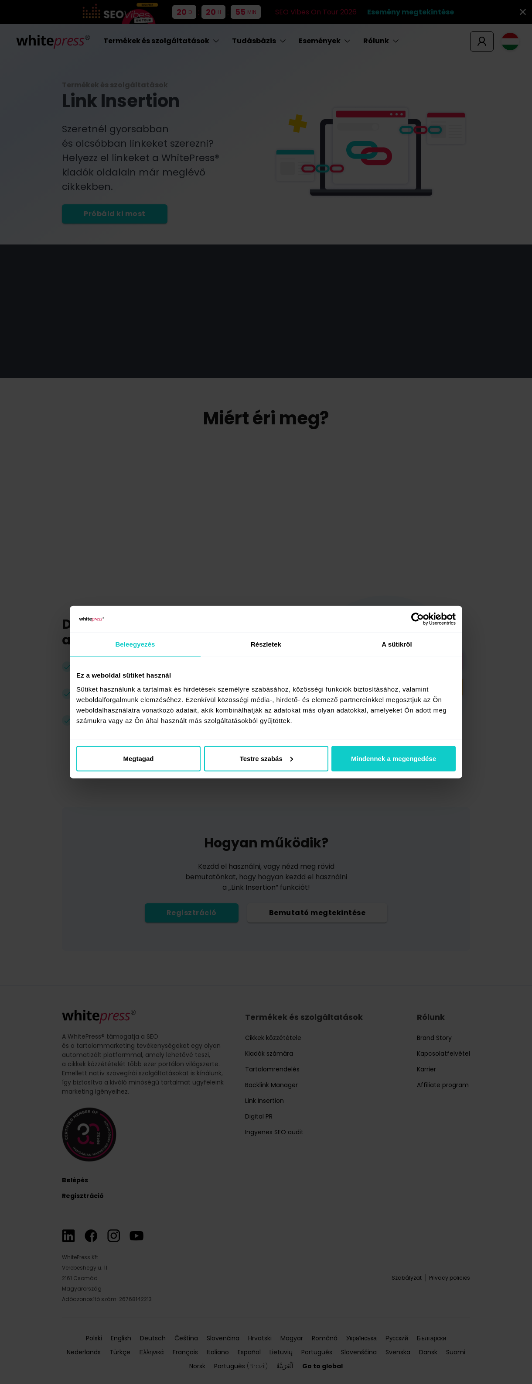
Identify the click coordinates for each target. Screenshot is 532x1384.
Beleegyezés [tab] (135, 644)
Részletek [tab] (266, 644)
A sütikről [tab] (397, 644)
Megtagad (138, 758)
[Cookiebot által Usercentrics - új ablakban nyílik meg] (417, 619)
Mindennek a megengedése (393, 758)
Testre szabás (266, 758)
